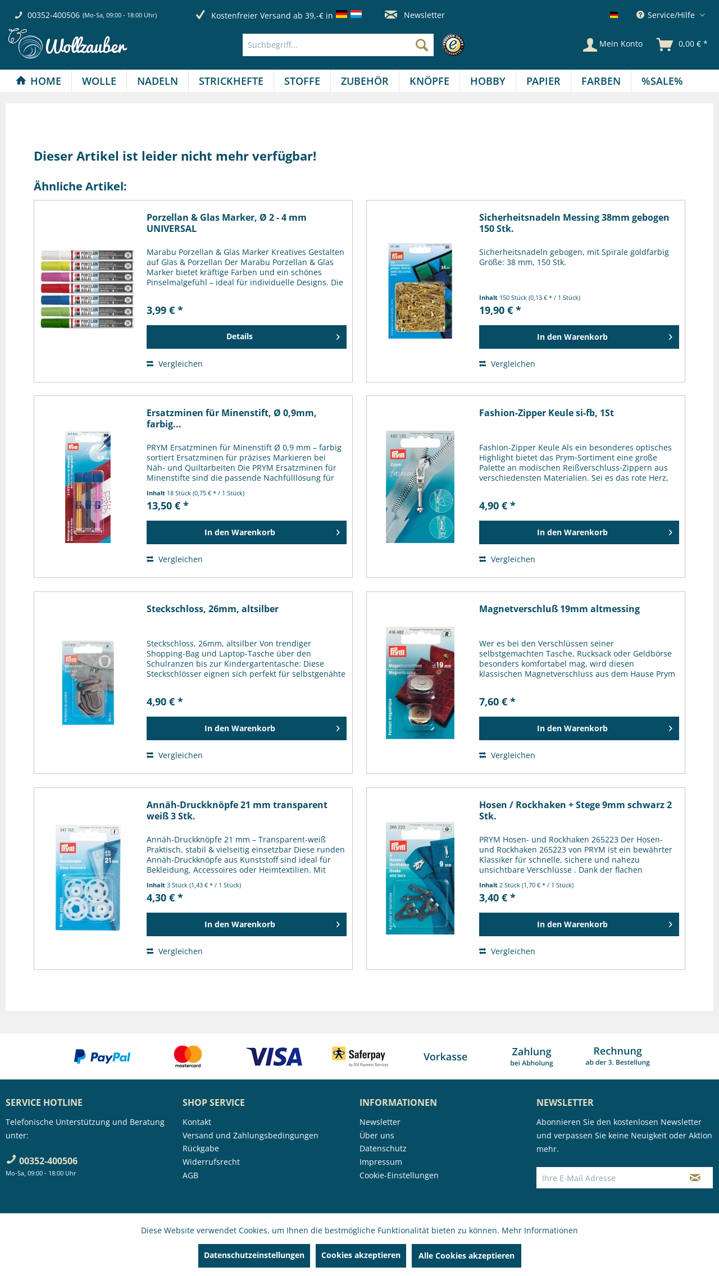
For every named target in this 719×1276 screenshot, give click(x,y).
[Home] (38, 81)
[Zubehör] (365, 81)
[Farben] (601, 81)
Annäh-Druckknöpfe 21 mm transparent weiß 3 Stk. (237, 810)
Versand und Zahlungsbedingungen (250, 1135)
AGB (190, 1175)
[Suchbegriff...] (338, 45)
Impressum (381, 1161)
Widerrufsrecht (211, 1161)
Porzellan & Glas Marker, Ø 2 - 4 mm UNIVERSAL (227, 223)
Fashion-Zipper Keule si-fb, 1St (546, 413)
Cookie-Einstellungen (399, 1175)
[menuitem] (356, 45)
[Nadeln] (157, 81)
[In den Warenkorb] (579, 337)
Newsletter (415, 15)
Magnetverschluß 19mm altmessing (559, 609)
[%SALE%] (662, 81)
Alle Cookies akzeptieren (466, 1255)
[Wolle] (99, 81)
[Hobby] (488, 81)
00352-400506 (54, 15)
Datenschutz (383, 1148)
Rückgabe (201, 1148)
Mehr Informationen (540, 1230)
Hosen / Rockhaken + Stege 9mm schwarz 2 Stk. (575, 810)
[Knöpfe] (429, 81)
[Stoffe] (302, 81)
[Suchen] (422, 45)
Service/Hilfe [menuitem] (666, 15)
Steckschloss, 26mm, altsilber (213, 609)
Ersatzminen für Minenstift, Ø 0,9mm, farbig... (232, 418)
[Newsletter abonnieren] (695, 1177)
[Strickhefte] (231, 81)
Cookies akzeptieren (361, 1255)
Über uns (377, 1135)
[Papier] (543, 81)
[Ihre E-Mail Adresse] (607, 1177)
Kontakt (197, 1121)
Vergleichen (175, 363)
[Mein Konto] (613, 45)
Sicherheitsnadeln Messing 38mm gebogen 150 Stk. (574, 223)
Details (283, 334)
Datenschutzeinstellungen (254, 1255)
